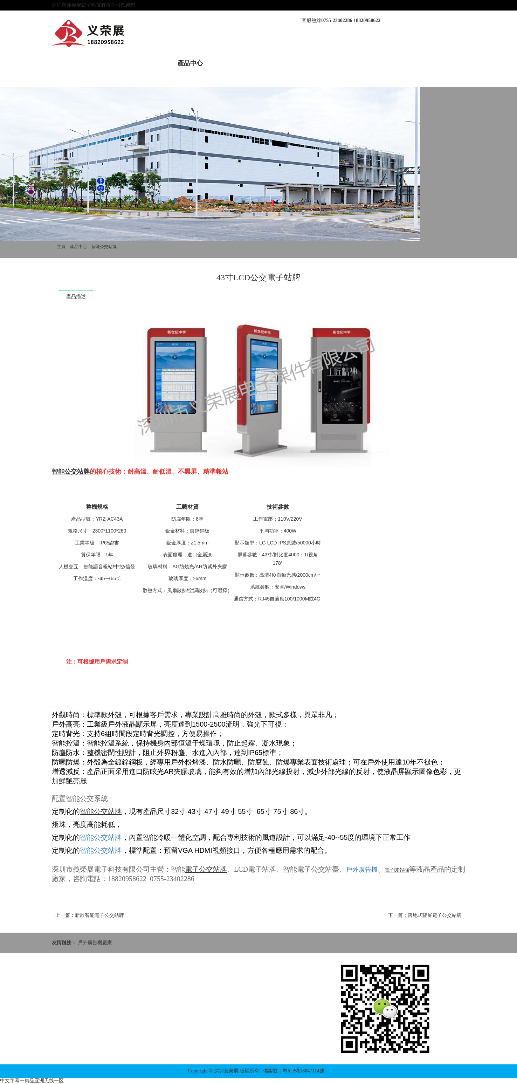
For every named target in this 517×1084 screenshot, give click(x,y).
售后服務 (269, 63)
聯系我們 (348, 63)
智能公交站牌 (104, 246)
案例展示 (229, 63)
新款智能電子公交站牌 (99, 915)
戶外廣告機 (362, 869)
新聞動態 (150, 63)
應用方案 (309, 63)
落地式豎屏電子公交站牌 (435, 915)
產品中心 (190, 63)
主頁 (61, 246)
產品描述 (76, 296)
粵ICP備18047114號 (303, 1070)
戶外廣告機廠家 (95, 942)
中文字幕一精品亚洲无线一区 (32, 1080)
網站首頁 (71, 63)
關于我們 (111, 63)
